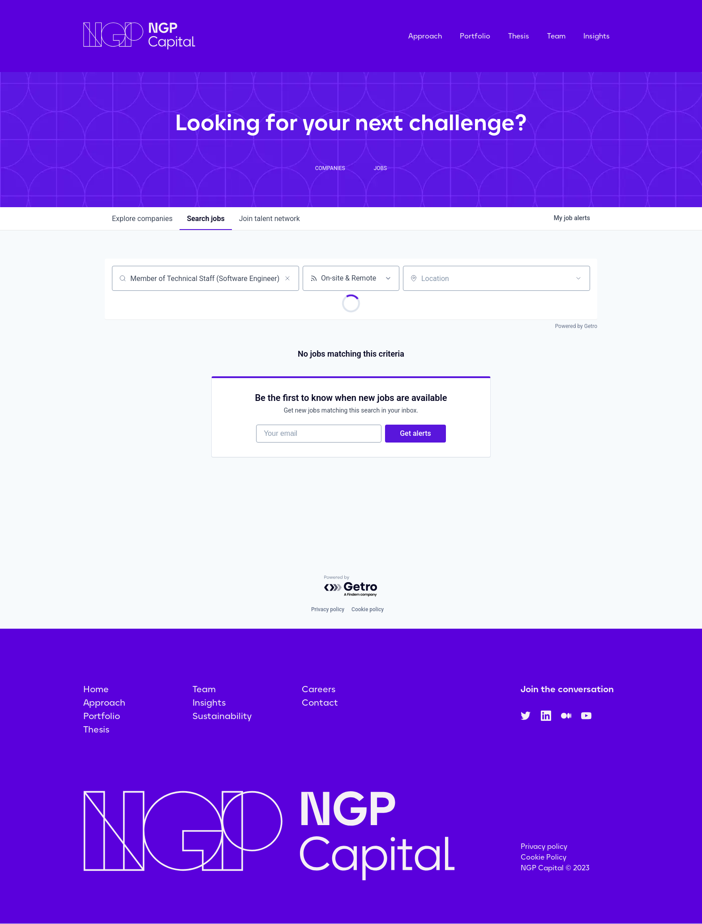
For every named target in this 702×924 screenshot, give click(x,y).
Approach (425, 36)
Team (556, 36)
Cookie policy (367, 609)
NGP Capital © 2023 (555, 868)
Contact (320, 702)
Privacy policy (327, 609)
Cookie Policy (543, 857)
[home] (184, 36)
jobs (205, 218)
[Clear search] (287, 278)
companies (142, 218)
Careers (318, 689)
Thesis (518, 36)
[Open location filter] (578, 278)
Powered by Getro (576, 326)
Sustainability (222, 716)
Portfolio (475, 36)
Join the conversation (567, 689)
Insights (596, 36)
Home (96, 689)
